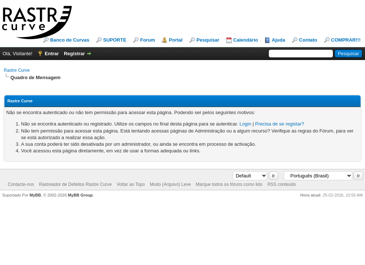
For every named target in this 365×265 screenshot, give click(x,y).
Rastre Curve (17, 70)
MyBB (35, 195)
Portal (175, 40)
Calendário (245, 40)
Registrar (74, 53)
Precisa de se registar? (279, 124)
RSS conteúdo (281, 184)
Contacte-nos (21, 184)
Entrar (52, 53)
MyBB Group (80, 195)
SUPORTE (114, 40)
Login (245, 124)
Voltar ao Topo (131, 184)
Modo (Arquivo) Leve (170, 184)
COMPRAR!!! (346, 40)
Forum (147, 40)
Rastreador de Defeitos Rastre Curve (75, 184)
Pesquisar (208, 40)
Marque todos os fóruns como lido (229, 184)
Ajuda (278, 40)
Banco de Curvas (69, 40)
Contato (308, 40)
